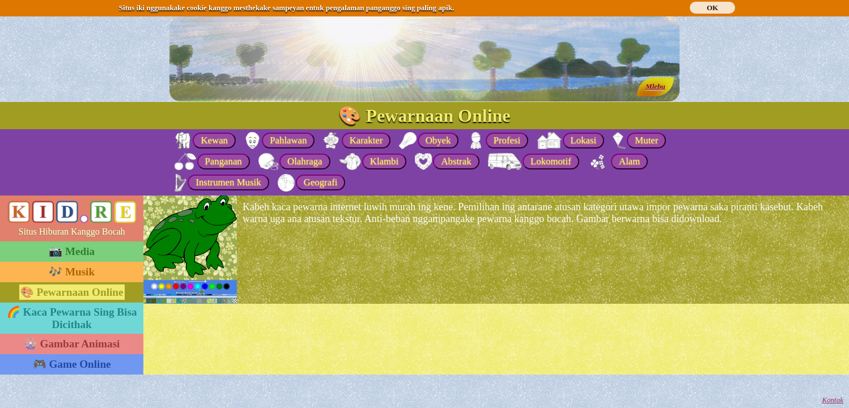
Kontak (832, 400)
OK (712, 7)
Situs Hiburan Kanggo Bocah (72, 231)
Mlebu (655, 86)
